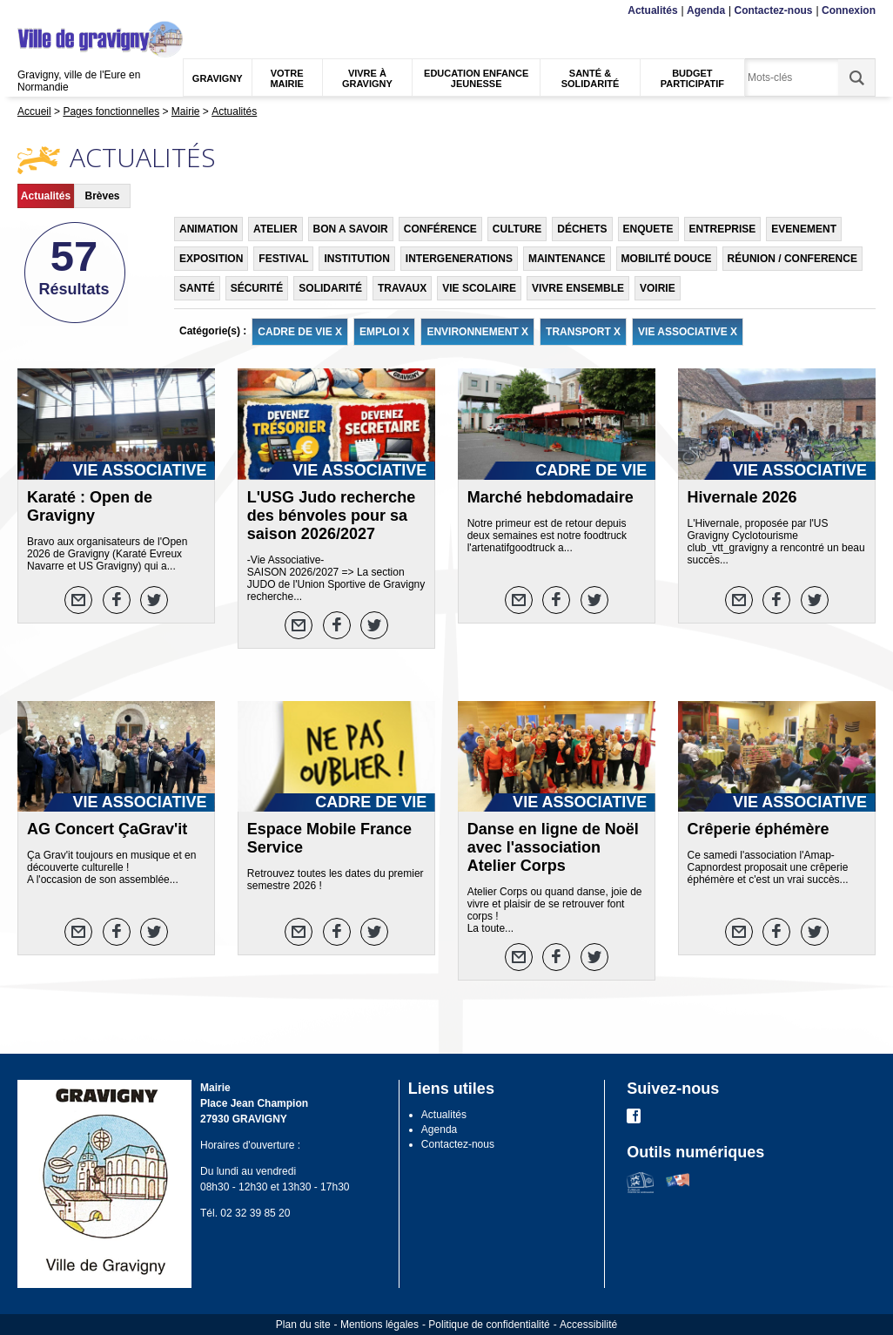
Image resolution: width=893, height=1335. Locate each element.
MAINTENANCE (567, 259)
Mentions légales (379, 1324)
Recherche (99, 11)
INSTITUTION (356, 259)
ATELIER (275, 229)
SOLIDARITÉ (330, 288)
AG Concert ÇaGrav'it (107, 829)
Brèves (101, 196)
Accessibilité (588, 1324)
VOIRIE (657, 288)
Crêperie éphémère (758, 829)
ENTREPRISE (722, 229)
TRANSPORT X (583, 332)
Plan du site (303, 1324)
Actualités (652, 10)
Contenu (58, 11)
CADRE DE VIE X (300, 332)
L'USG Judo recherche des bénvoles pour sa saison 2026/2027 (331, 516)
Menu (28, 11)
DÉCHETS (582, 229)
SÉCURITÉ (257, 288)
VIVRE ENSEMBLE (578, 288)
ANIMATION (208, 229)
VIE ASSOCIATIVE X (687, 332)
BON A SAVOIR (350, 229)
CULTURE (517, 229)
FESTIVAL (283, 259)
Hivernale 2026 (742, 497)
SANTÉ (197, 288)
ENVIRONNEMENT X (477, 332)
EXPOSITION (211, 259)
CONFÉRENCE (440, 229)
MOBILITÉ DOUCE (666, 259)
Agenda (706, 10)
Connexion (849, 10)
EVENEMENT (803, 229)
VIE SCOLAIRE (479, 288)
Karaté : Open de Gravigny (89, 506)
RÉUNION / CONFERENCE (792, 259)
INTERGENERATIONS (459, 259)
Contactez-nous (774, 10)
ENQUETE (648, 229)
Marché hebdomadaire (550, 497)
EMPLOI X (384, 332)
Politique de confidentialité (488, 1324)
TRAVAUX (402, 288)
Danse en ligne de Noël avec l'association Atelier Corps (553, 847)
